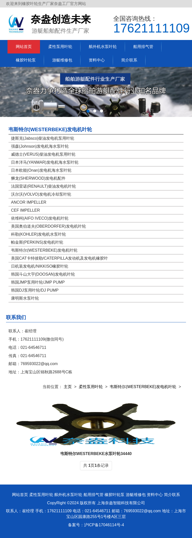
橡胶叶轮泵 (26, 60)
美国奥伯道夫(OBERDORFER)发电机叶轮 (48, 226)
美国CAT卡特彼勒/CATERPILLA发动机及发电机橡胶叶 (59, 258)
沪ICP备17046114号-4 (104, 525)
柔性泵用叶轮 (60, 46)
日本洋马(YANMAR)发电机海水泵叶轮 (44, 162)
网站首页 (24, 46)
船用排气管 (143, 46)
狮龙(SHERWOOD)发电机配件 (38, 178)
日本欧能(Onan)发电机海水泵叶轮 (41, 170)
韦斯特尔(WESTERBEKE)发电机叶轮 (50, 129)
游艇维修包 (62, 60)
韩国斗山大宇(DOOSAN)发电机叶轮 (43, 274)
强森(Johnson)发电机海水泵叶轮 (40, 146)
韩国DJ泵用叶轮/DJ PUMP (34, 290)
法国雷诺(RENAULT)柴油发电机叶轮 (43, 186)
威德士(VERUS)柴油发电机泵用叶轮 (43, 154)
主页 (68, 387)
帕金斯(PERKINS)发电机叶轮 (37, 242)
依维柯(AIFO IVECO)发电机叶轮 (39, 218)
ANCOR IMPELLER (28, 202)
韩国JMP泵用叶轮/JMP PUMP (38, 282)
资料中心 (97, 60)
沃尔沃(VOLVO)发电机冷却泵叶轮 (41, 194)
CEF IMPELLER (25, 210)
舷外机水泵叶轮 (103, 46)
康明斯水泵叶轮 (25, 298)
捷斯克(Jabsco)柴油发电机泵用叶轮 (42, 138)
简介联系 (129, 60)
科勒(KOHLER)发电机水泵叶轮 (38, 234)
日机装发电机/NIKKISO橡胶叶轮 (39, 266)
